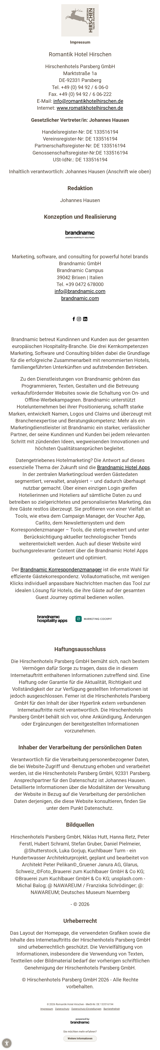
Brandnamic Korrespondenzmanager (61, 570)
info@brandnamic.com (80, 291)
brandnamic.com (80, 298)
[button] (6, 1043)
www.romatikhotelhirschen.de (90, 108)
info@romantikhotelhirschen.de (88, 101)
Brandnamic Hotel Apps (123, 467)
